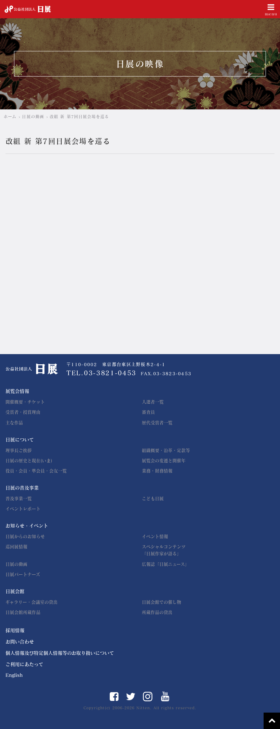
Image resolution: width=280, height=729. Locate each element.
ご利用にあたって (24, 664)
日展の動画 (16, 564)
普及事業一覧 (18, 498)
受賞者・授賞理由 (22, 412)
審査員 (148, 412)
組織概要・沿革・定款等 (166, 450)
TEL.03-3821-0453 (101, 373)
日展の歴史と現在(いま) (28, 460)
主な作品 (14, 422)
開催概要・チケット (25, 402)
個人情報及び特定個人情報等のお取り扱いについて (59, 653)
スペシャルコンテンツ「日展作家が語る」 (164, 550)
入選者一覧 (153, 402)
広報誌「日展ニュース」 (165, 564)
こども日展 (153, 498)
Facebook (114, 696)
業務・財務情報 (157, 471)
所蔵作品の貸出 (157, 612)
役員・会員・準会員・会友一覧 (36, 471)
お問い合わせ (19, 641)
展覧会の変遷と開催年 (164, 460)
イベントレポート (22, 509)
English (14, 675)
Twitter (130, 696)
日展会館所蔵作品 (22, 612)
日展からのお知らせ (25, 536)
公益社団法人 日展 (28, 9)
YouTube (165, 696)
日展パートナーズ (22, 574)
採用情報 (14, 630)
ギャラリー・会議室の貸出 (31, 602)
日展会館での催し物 (161, 602)
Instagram (147, 696)
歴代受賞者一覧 (157, 422)
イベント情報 (155, 536)
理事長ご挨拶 (18, 450)
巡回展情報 (16, 546)
